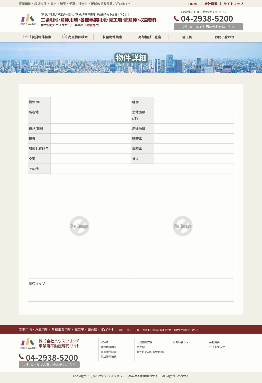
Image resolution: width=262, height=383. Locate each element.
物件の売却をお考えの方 (151, 352)
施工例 (141, 347)
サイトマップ (233, 3)
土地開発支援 (144, 342)
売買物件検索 (108, 352)
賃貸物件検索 (108, 347)
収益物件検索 (108, 356)
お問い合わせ (181, 342)
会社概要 (211, 3)
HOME (193, 3)
